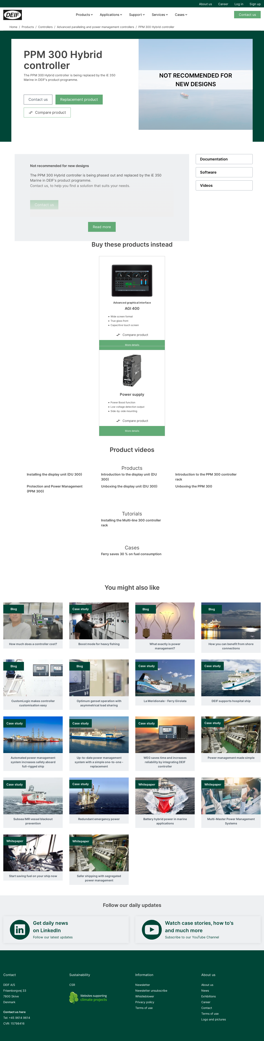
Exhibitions (208, 996)
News (205, 990)
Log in (239, 4)
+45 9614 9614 (19, 1017)
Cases (179, 15)
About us (205, 4)
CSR (72, 984)
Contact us (247, 15)
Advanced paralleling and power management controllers (95, 27)
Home (13, 27)
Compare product (47, 112)
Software (208, 172)
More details (132, 344)
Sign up (255, 4)
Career (223, 4)
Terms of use (144, 1008)
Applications (109, 15)
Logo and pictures (213, 1019)
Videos (206, 185)
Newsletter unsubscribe (151, 990)
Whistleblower (144, 996)
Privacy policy (144, 1002)
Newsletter (142, 984)
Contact (206, 1008)
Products (83, 15)
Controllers (45, 27)
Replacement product (79, 99)
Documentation (214, 159)
